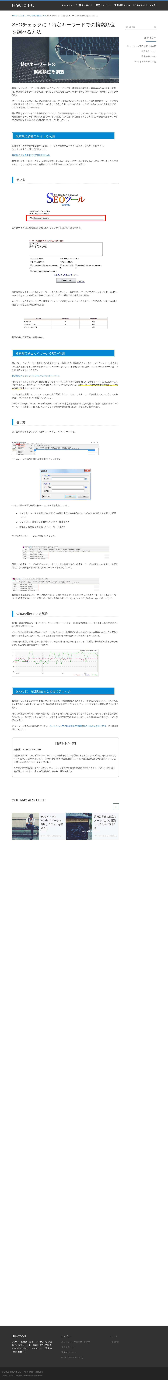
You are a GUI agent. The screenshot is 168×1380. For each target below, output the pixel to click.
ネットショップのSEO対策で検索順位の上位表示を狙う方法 (78, 726)
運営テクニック (148, 51)
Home (14, 16)
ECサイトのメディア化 (145, 61)
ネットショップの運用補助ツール (32, 16)
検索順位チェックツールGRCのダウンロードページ (36, 376)
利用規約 (115, 873)
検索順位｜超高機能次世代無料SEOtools (31, 155)
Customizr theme (35, 907)
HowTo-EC (15, 903)
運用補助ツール (148, 56)
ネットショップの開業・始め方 (141, 46)
